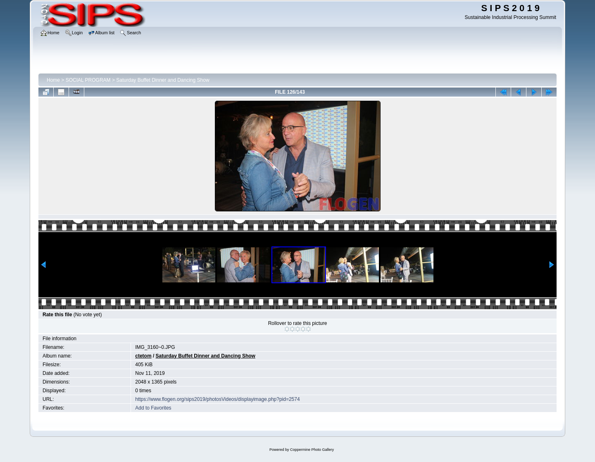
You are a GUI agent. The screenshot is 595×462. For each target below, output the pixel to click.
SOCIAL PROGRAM (88, 80)
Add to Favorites (153, 408)
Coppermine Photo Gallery (312, 450)
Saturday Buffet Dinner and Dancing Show (162, 80)
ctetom (143, 356)
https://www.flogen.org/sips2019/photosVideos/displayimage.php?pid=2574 (217, 399)
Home (53, 80)
